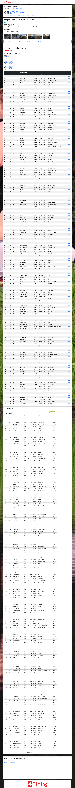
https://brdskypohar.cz (13, 28)
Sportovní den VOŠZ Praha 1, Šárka (17, 8)
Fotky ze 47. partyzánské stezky (35, 41)
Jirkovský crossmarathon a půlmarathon (18, 10)
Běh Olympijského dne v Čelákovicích (17, 12)
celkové (11, 41)
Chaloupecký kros (13, 13)
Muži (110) (7, 56)
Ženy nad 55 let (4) (9, 70)
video (69, 76)
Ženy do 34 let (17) (9, 66)
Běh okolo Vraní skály (14, 11)
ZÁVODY (19, 2)
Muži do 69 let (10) (9, 63)
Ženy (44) (7, 57)
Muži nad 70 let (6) (9, 65)
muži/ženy (20, 41)
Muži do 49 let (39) (9, 61)
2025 (14, 15)
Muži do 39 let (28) (9, 60)
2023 (19, 15)
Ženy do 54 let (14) (9, 68)
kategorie (16, 41)
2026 (11, 15)
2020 (28, 15)
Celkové (6, 55)
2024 (16, 15)
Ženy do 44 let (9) (8, 67)
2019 (30, 15)
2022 (22, 15)
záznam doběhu (25, 41)
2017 (36, 15)
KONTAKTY (33, 2)
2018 (33, 15)
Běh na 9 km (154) (8, 50)
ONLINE (28, 2)
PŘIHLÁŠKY (14, 2)
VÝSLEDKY (24, 2)
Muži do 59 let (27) (9, 62)
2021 (25, 15)
